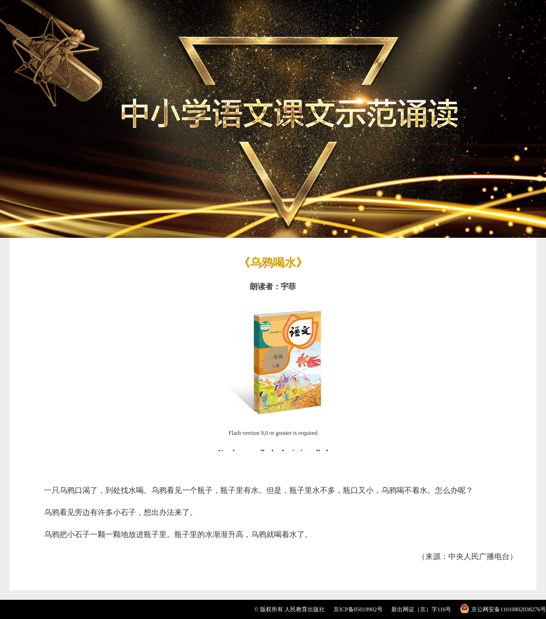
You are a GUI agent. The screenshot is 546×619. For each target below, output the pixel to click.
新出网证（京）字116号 (421, 609)
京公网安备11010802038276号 (508, 609)
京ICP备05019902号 (358, 609)
